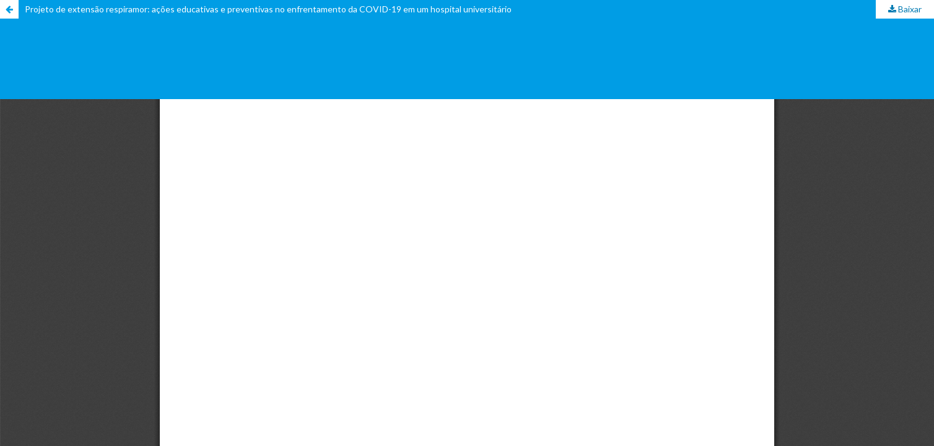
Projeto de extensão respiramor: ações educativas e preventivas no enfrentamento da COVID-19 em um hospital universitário (268, 9)
